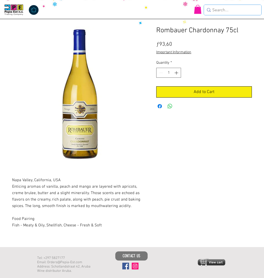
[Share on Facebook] (160, 106)
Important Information (173, 52)
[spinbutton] (168, 72)
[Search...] (231, 10)
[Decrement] (160, 72)
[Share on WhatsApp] (170, 106)
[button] (198, 9)
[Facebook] (125, 266)
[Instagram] (135, 266)
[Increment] (176, 72)
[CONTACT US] (131, 256)
